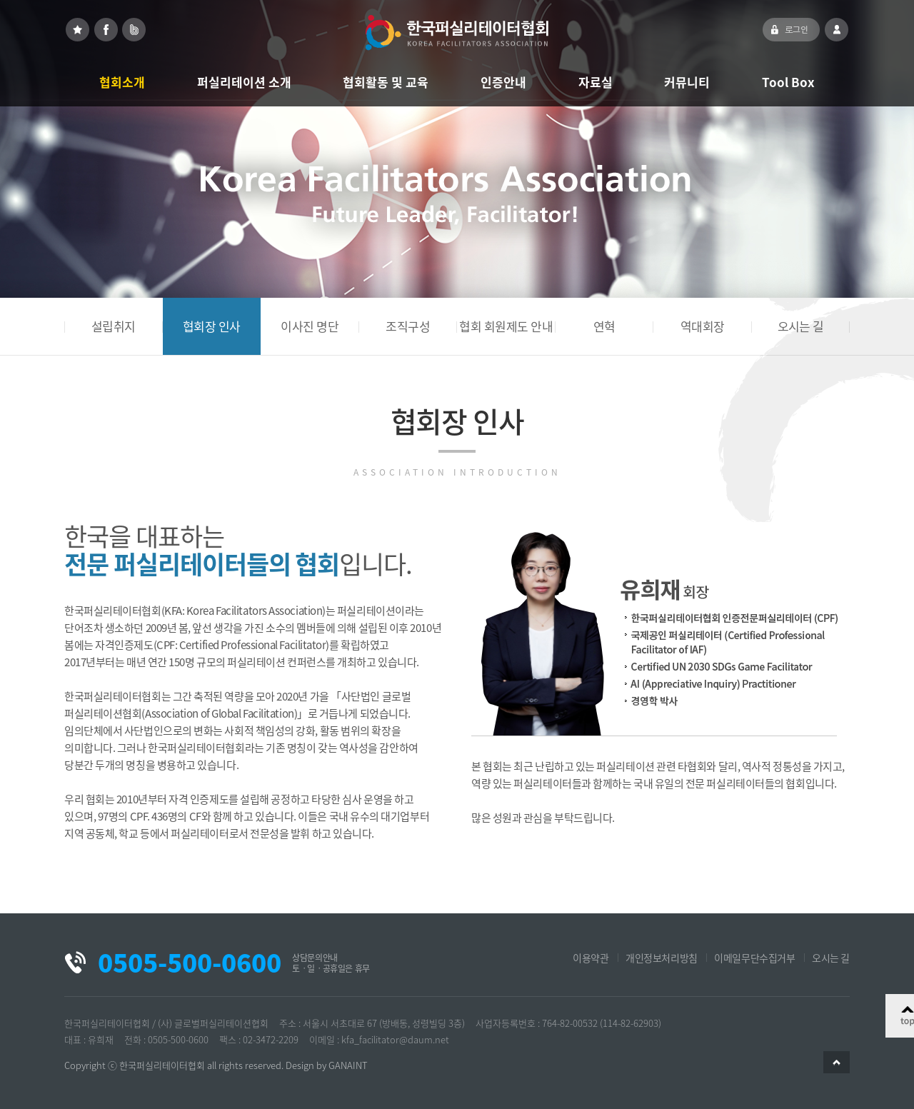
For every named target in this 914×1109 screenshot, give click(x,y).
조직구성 (408, 326)
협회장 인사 (212, 326)
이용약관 (590, 957)
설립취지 (113, 326)
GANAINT (348, 1065)
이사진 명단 (309, 326)
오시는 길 (801, 326)
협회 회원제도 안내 (506, 326)
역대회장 (703, 326)
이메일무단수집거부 (754, 957)
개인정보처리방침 (662, 957)
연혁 (604, 326)
